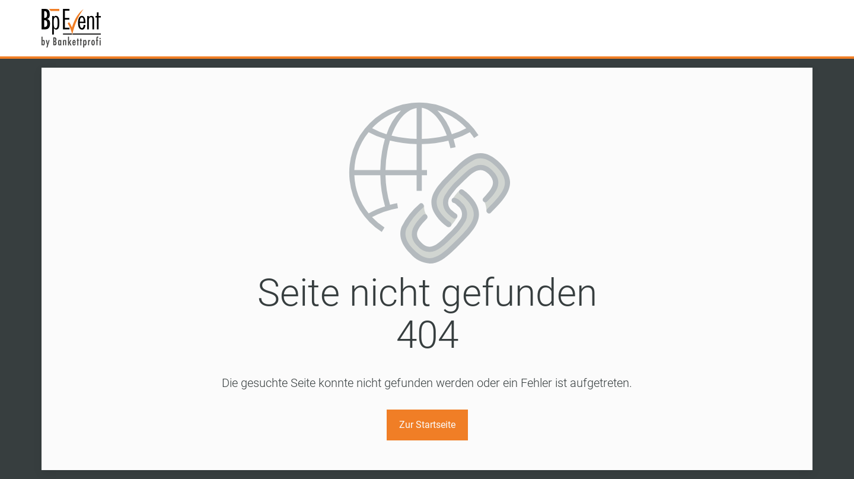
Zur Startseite (427, 424)
